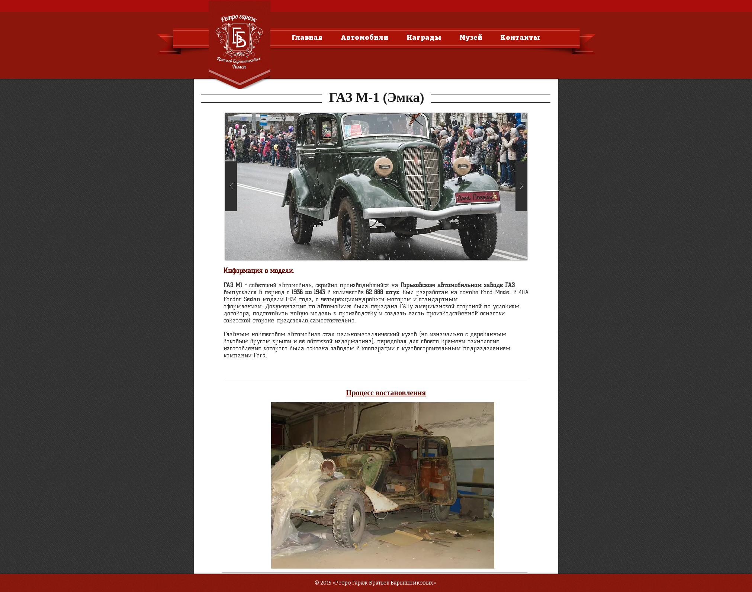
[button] (376, 186)
